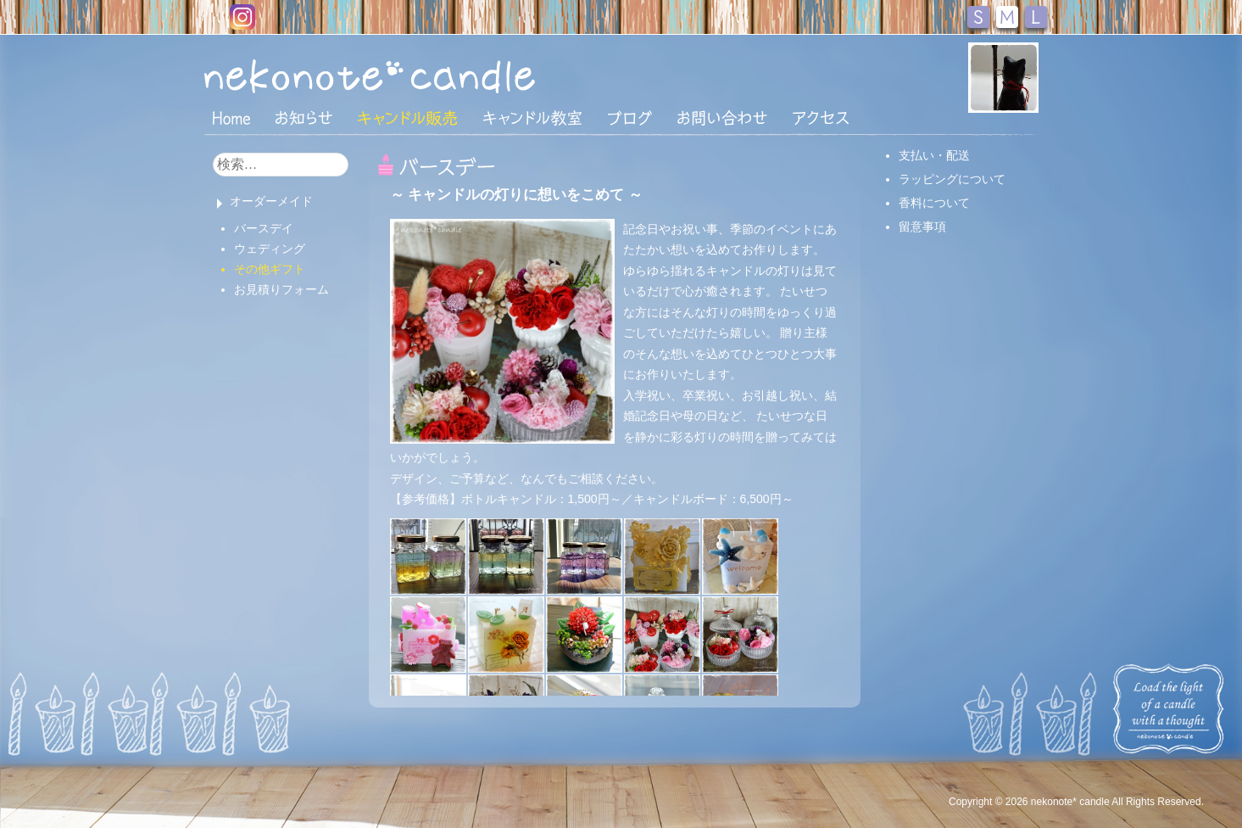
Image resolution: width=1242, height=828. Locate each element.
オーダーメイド (271, 201)
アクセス (821, 118)
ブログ (630, 118)
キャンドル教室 (532, 118)
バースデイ (263, 228)
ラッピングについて (952, 179)
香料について (934, 203)
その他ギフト (269, 269)
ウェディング (269, 248)
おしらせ (304, 118)
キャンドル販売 (407, 118)
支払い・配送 (934, 155)
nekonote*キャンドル (421, 75)
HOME (231, 117)
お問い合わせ (722, 118)
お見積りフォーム (281, 289)
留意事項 (922, 226)
